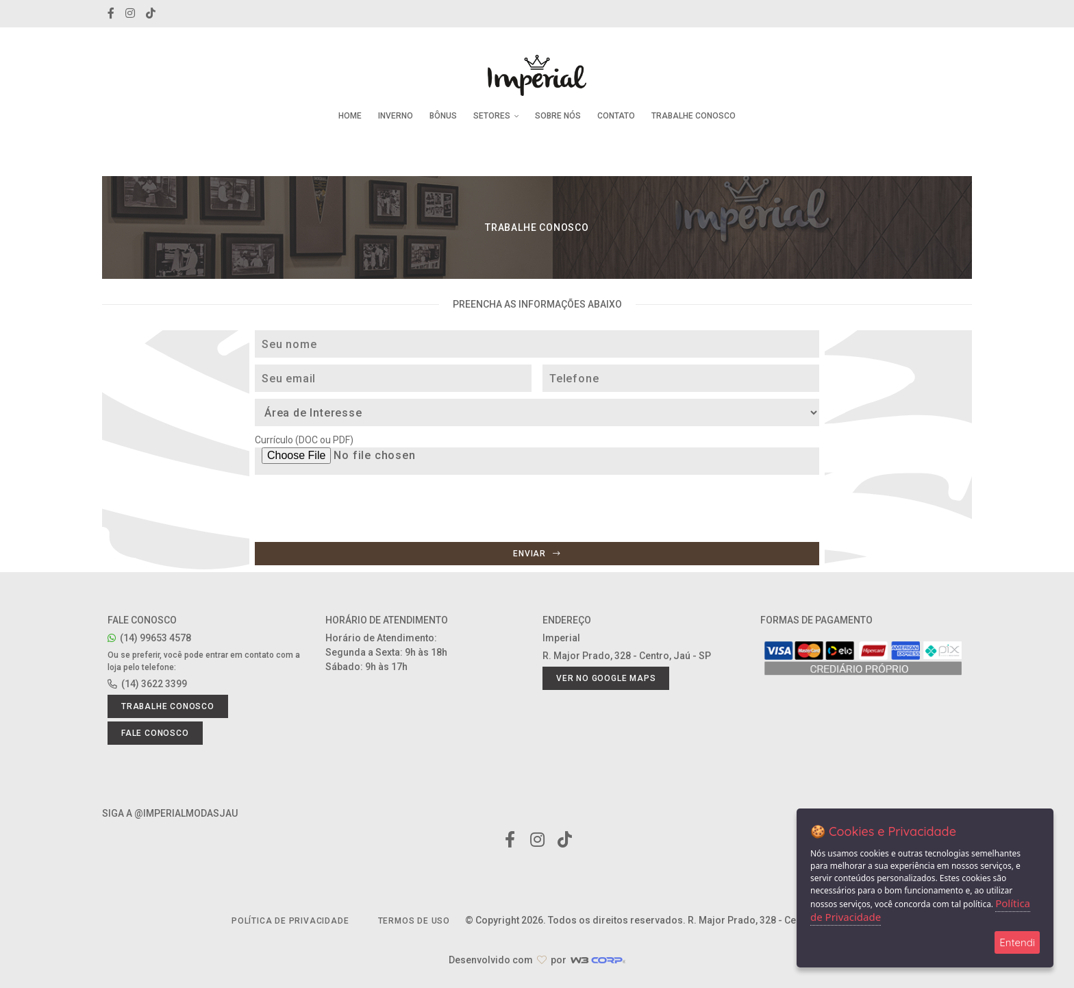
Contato (616, 116)
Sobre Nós (558, 116)
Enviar (536, 553)
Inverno (395, 116)
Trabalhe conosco (167, 706)
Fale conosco (155, 733)
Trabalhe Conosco (693, 116)
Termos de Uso (414, 921)
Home (350, 116)
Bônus (443, 116)
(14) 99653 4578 (149, 637)
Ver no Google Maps (605, 678)
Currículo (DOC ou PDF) (304, 439)
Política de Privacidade (290, 921)
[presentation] (359, 533)
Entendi (1017, 942)
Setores (496, 116)
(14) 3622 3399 (147, 683)
